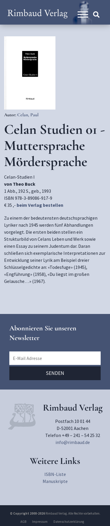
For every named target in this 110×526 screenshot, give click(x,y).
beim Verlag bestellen (40, 205)
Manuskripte (55, 481)
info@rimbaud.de (72, 442)
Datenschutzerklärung (68, 522)
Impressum (40, 522)
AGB (23, 522)
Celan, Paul (28, 115)
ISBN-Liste (55, 474)
